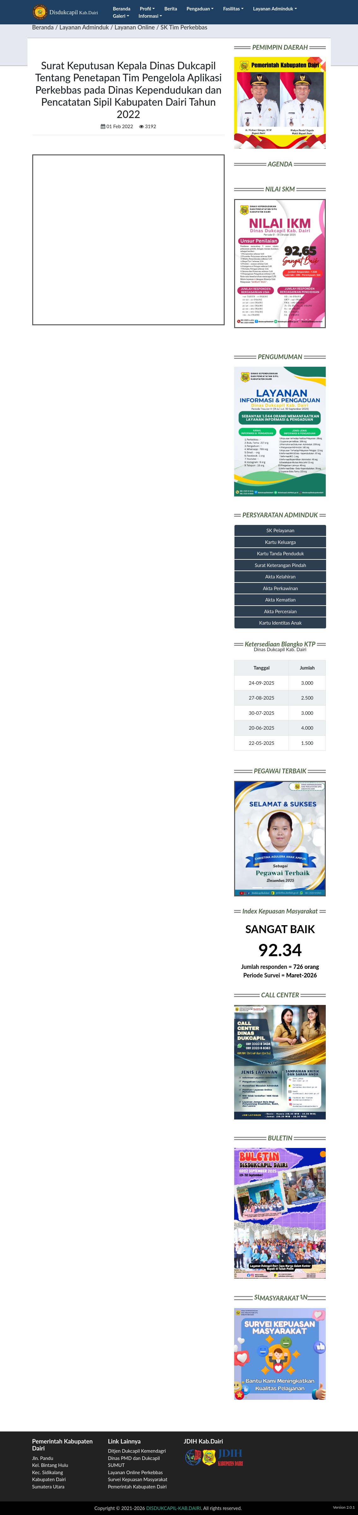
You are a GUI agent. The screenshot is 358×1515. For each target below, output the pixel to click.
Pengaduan (200, 8)
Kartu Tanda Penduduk (280, 553)
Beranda (121, 8)
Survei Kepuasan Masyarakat (137, 1479)
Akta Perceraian (280, 611)
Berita (170, 8)
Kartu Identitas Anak (280, 623)
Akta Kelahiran (280, 576)
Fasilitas (233, 8)
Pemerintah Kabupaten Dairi (137, 1486)
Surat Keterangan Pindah (280, 565)
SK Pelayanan (280, 530)
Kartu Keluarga (280, 542)
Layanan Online (134, 27)
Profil (147, 8)
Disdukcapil (65, 13)
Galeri (121, 16)
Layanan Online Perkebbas (135, 1472)
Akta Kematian (280, 599)
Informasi (150, 16)
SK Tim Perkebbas (184, 27)
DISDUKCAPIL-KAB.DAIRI (173, 1508)
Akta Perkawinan (280, 588)
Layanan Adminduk (275, 8)
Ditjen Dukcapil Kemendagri (137, 1451)
